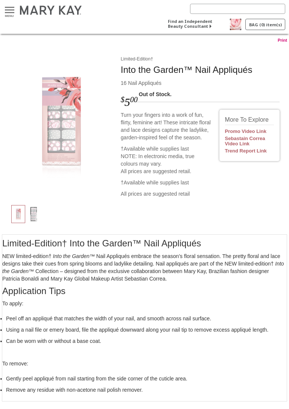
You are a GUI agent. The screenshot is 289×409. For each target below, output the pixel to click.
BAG (265, 24)
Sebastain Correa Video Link (245, 141)
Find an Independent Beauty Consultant (190, 24)
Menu (9, 10)
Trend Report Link (246, 151)
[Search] (237, 9)
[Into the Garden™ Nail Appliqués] (61, 122)
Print (282, 40)
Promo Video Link (245, 131)
